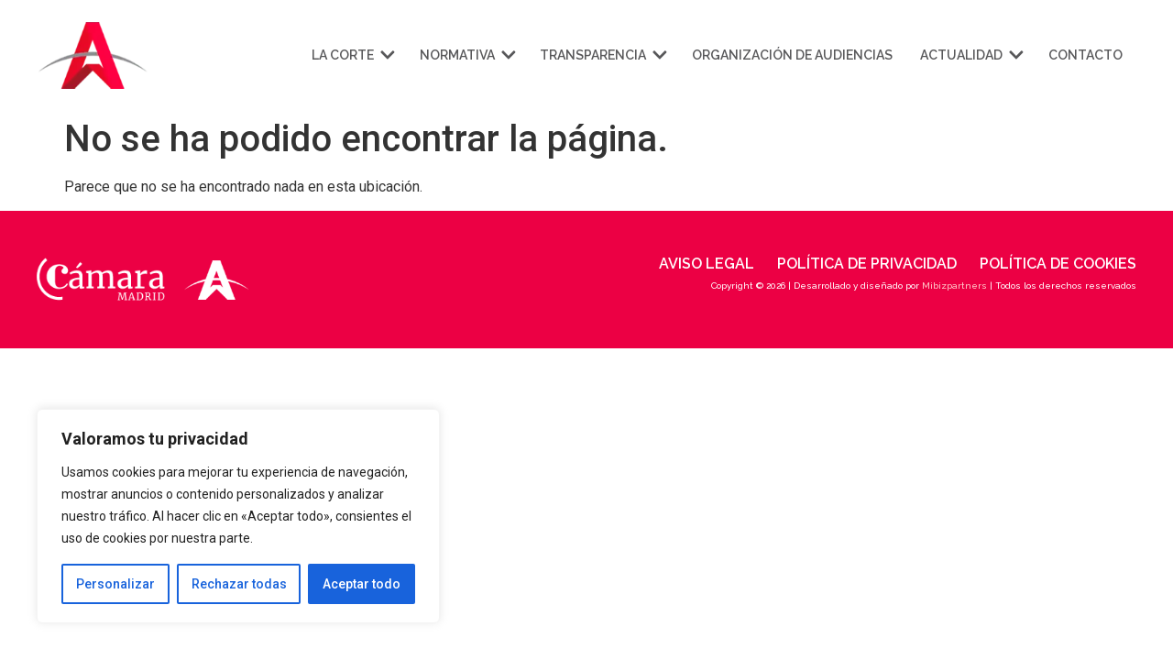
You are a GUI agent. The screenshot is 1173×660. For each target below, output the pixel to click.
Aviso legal (706, 263)
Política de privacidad (867, 263)
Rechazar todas (239, 584)
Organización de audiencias (792, 55)
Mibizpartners (954, 285)
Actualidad (970, 55)
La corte (352, 55)
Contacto (1085, 55)
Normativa (466, 55)
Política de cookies (1058, 263)
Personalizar (115, 584)
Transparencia (602, 55)
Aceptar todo (361, 584)
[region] (238, 516)
